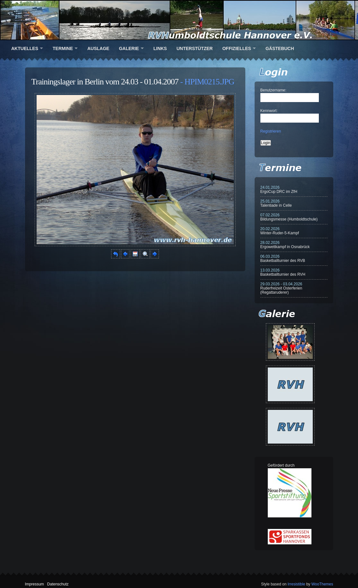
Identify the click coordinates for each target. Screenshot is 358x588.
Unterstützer (195, 48)
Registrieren (270, 131)
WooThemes (322, 584)
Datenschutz (58, 584)
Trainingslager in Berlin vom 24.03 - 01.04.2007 (105, 81)
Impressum (34, 584)
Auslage (98, 48)
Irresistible (296, 584)
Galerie (129, 48)
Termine (63, 48)
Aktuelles (24, 48)
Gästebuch (280, 48)
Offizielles (236, 48)
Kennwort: (269, 110)
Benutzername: (273, 90)
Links (160, 48)
